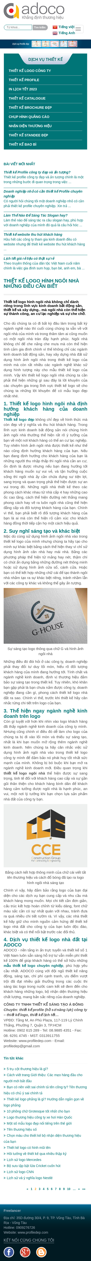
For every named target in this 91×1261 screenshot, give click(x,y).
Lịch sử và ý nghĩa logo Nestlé (28, 1178)
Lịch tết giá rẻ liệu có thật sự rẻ (29, 258)
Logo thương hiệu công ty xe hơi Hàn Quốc (38, 1117)
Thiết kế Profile (24, 80)
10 (68, 1189)
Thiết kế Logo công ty (30, 71)
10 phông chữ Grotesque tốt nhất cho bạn (37, 1111)
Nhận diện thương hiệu (30, 126)
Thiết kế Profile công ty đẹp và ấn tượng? (37, 172)
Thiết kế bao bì (22, 144)
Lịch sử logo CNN (19, 1172)
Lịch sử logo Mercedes (22, 1160)
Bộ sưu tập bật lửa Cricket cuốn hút (32, 1166)
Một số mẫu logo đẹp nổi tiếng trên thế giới (38, 1123)
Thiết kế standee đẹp (28, 135)
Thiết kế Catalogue (27, 98)
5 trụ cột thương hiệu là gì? (26, 1069)
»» (83, 1189)
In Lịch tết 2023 (23, 89)
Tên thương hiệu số (20, 1129)
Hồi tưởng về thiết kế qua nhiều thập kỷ (35, 1154)
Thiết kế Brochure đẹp (30, 108)
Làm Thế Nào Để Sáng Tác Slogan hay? (35, 215)
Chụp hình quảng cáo (29, 117)
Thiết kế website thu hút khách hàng (33, 234)
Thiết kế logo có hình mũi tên (27, 1148)
